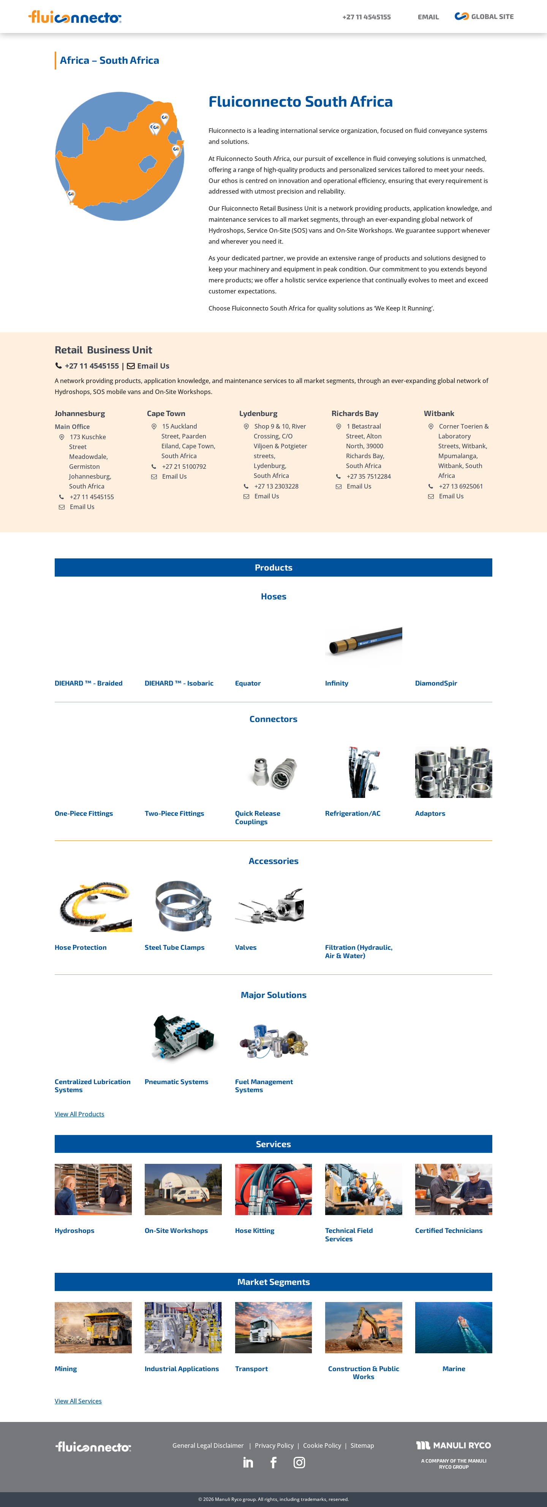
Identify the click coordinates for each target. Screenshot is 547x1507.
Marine (454, 1368)
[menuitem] (361, 16)
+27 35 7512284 (368, 476)
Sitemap (362, 1445)
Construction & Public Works (363, 1372)
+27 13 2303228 (276, 486)
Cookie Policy (322, 1445)
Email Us (153, 366)
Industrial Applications (182, 1368)
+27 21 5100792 (183, 466)
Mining (66, 1368)
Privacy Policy (274, 1445)
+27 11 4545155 (92, 366)
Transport (251, 1368)
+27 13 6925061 (460, 486)
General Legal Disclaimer (208, 1445)
